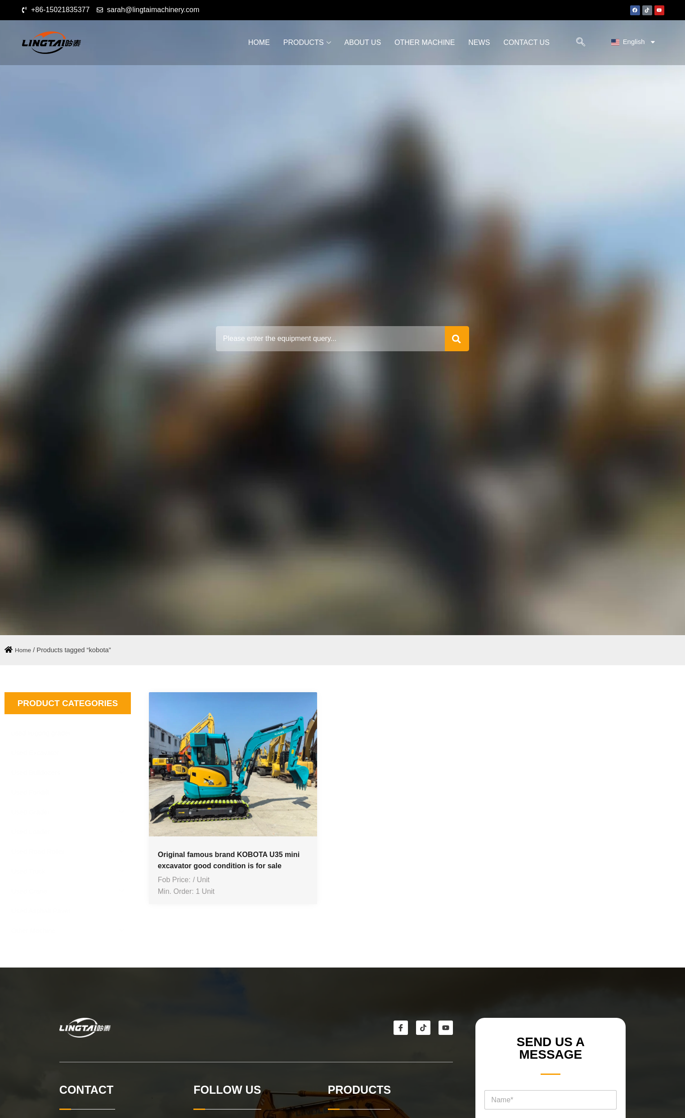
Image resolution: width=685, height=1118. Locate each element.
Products (307, 42)
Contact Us (526, 42)
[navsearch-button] (579, 43)
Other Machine (424, 42)
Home (259, 42)
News (479, 42)
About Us (363, 42)
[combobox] (326, 338)
